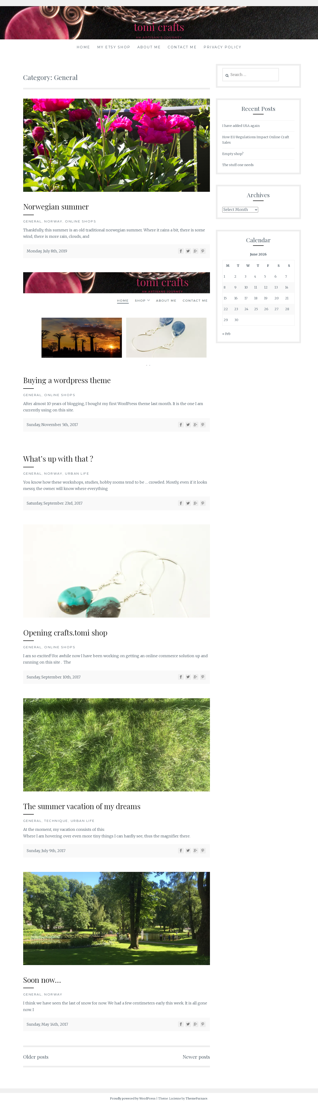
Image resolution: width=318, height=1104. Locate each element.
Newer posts (194, 1056)
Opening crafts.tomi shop (70, 632)
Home (83, 47)
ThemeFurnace (196, 1098)
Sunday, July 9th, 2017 (46, 850)
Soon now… (44, 979)
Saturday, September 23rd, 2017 (55, 503)
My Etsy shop (114, 47)
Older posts (37, 1056)
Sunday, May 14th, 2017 (47, 1024)
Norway (53, 221)
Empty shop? (233, 154)
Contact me (182, 47)
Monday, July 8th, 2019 (47, 251)
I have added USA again (241, 126)
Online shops (80, 221)
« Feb (226, 334)
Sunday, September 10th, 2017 (54, 677)
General (32, 221)
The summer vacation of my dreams (90, 805)
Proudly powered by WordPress (133, 1098)
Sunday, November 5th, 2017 (52, 424)
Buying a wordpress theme (73, 379)
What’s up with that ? (61, 458)
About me (149, 47)
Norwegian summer (60, 206)
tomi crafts (159, 26)
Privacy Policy (222, 47)
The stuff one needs (238, 165)
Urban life (77, 473)
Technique (56, 821)
